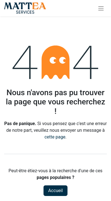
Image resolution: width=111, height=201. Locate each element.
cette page (54, 137)
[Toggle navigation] (101, 8)
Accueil (55, 190)
